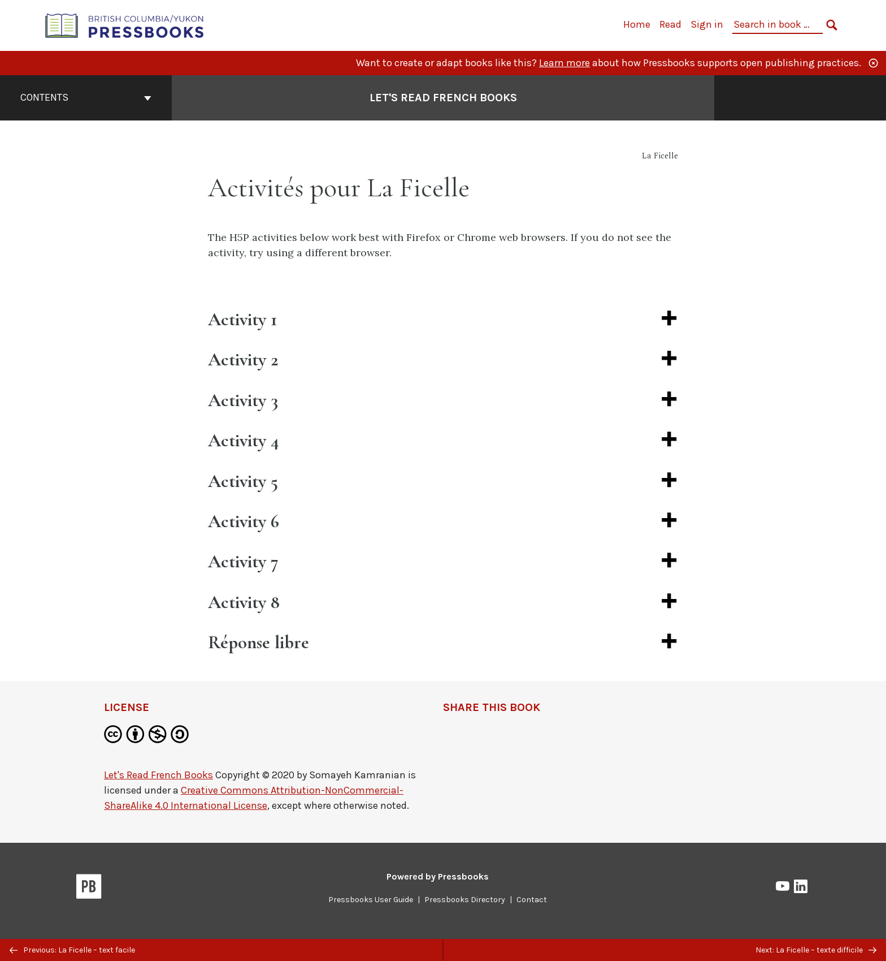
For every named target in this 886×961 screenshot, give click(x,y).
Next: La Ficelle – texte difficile (815, 950)
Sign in (706, 24)
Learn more (564, 63)
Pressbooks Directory (464, 899)
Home (636, 24)
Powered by (437, 876)
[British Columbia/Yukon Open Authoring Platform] (125, 24)
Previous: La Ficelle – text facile (72, 950)
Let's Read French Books (158, 775)
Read (670, 24)
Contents (85, 97)
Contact (531, 899)
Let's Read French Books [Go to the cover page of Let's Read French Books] (443, 97)
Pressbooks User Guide (370, 899)
